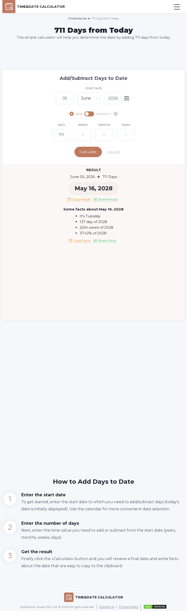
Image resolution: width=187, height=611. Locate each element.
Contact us (106, 605)
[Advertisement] (94, 54)
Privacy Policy (128, 605)
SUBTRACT (107, 114)
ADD (76, 114)
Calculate (93, 152)
